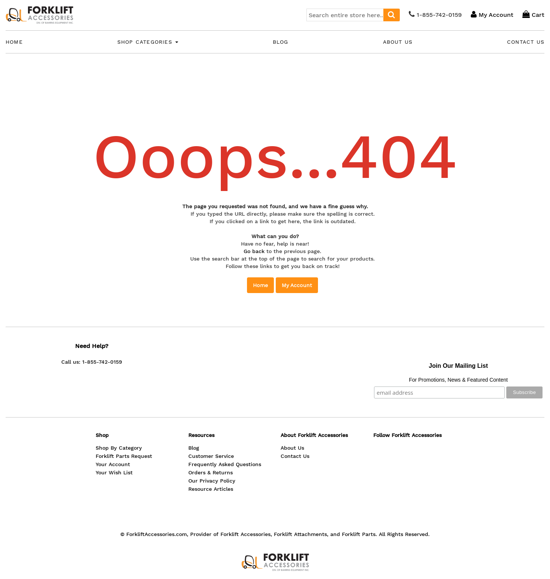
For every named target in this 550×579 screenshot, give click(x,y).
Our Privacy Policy (211, 481)
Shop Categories (147, 42)
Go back (254, 251)
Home (14, 42)
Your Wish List (114, 472)
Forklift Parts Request (124, 456)
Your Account (113, 464)
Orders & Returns (210, 472)
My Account (297, 285)
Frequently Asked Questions (224, 464)
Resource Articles (210, 489)
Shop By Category (119, 448)
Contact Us (525, 42)
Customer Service (211, 456)
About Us (398, 42)
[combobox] (353, 15)
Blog (280, 42)
